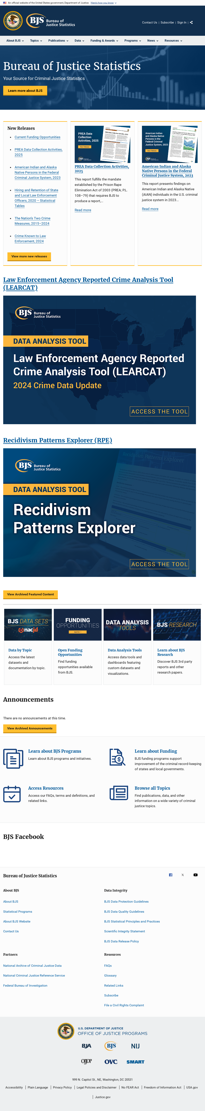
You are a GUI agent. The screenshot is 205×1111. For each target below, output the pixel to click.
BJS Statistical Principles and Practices (132, 921)
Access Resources (13, 796)
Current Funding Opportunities (37, 137)
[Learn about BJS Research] (177, 625)
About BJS (10, 901)
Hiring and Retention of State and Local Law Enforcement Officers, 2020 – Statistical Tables (36, 198)
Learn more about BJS (25, 91)
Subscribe (167, 22)
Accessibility (14, 1087)
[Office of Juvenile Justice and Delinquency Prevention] (86, 1065)
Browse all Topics (120, 796)
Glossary (110, 975)
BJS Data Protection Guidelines (126, 901)
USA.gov (192, 1087)
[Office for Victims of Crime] (111, 1065)
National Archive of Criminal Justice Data (32, 966)
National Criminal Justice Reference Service (34, 975)
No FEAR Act (130, 1087)
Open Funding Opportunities (70, 652)
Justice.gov (102, 1097)
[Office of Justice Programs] (13, 21)
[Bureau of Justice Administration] (86, 1049)
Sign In (181, 22)
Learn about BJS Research (171, 652)
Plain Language (38, 1087)
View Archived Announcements (29, 728)
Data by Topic (20, 650)
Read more (83, 210)
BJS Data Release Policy (121, 941)
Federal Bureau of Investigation (25, 985)
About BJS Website (16, 921)
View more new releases (29, 256)
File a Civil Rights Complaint (124, 1005)
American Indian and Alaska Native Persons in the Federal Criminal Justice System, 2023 (38, 172)
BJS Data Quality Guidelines (124, 911)
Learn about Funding (120, 759)
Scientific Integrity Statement (124, 931)
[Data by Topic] (28, 625)
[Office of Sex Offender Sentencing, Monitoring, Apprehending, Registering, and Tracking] (135, 1064)
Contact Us (149, 22)
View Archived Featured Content (30, 594)
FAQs (108, 966)
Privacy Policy (62, 1087)
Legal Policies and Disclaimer (96, 1087)
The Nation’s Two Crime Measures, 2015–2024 (32, 220)
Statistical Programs (17, 911)
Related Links (113, 985)
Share (194, 25)
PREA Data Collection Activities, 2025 (38, 152)
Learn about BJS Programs (13, 759)
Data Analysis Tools (125, 650)
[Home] (50, 20)
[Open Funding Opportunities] (77, 625)
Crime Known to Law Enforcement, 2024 (30, 238)
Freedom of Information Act (162, 1087)
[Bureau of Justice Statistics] (110, 1051)
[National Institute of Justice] (136, 1049)
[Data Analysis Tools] (127, 625)
